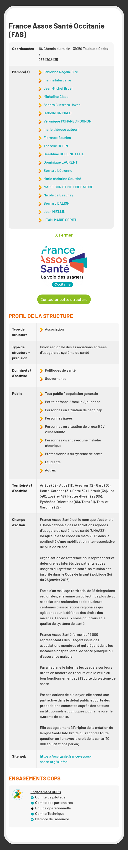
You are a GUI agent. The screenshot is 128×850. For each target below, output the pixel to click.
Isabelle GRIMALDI (58, 113)
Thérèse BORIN (56, 145)
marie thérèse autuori (61, 129)
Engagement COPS (46, 792)
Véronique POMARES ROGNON (67, 121)
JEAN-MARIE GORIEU (60, 219)
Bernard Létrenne (58, 170)
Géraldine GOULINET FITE (64, 154)
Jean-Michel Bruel (58, 88)
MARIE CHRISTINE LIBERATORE (68, 187)
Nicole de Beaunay (58, 195)
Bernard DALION (57, 203)
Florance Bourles (57, 137)
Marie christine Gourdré (62, 178)
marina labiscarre (57, 80)
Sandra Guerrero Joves (62, 104)
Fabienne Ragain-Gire (61, 72)
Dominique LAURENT (61, 162)
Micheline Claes (56, 96)
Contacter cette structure (64, 299)
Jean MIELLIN (54, 211)
